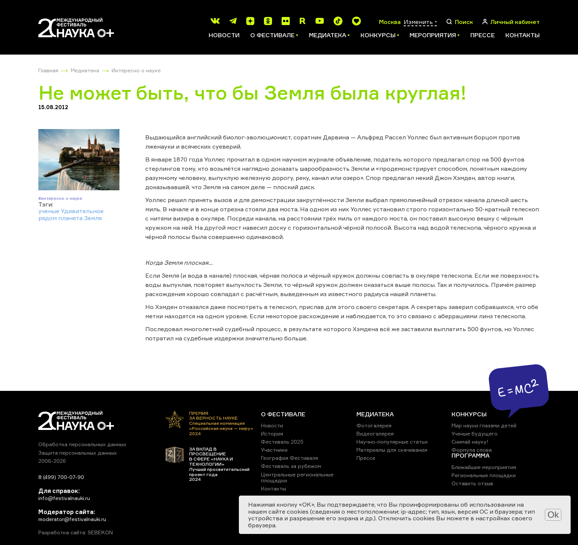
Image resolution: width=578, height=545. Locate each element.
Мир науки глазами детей (484, 425)
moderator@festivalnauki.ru (72, 519)
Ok (553, 515)
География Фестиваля (289, 458)
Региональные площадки (484, 475)
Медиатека (85, 70)
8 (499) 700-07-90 (61, 477)
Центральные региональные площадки (297, 477)
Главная (48, 70)
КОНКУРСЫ (469, 414)
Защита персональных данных (77, 452)
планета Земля (80, 218)
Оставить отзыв (472, 483)
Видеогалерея (375, 433)
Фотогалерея (373, 425)
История (272, 433)
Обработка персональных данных (82, 444)
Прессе (482, 35)
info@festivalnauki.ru (64, 498)
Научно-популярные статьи (392, 441)
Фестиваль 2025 (282, 441)
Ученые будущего (475, 433)
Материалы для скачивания (391, 450)
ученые (48, 211)
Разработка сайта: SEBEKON (75, 532)
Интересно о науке (136, 70)
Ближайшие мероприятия (484, 467)
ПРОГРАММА (471, 455)
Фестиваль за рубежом (291, 466)
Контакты (522, 35)
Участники (274, 450)
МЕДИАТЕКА (375, 414)
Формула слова (472, 450)
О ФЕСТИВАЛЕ (283, 414)
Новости (224, 35)
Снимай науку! (470, 441)
